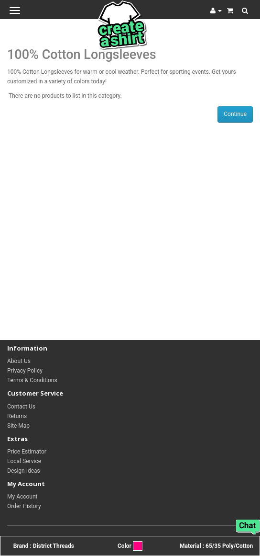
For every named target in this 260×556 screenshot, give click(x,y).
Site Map (18, 425)
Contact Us (21, 406)
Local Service (24, 461)
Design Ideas (23, 470)
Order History (24, 506)
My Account (22, 496)
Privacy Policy (25, 370)
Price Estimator (26, 451)
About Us (19, 361)
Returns (17, 416)
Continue (235, 114)
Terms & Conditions (32, 380)
